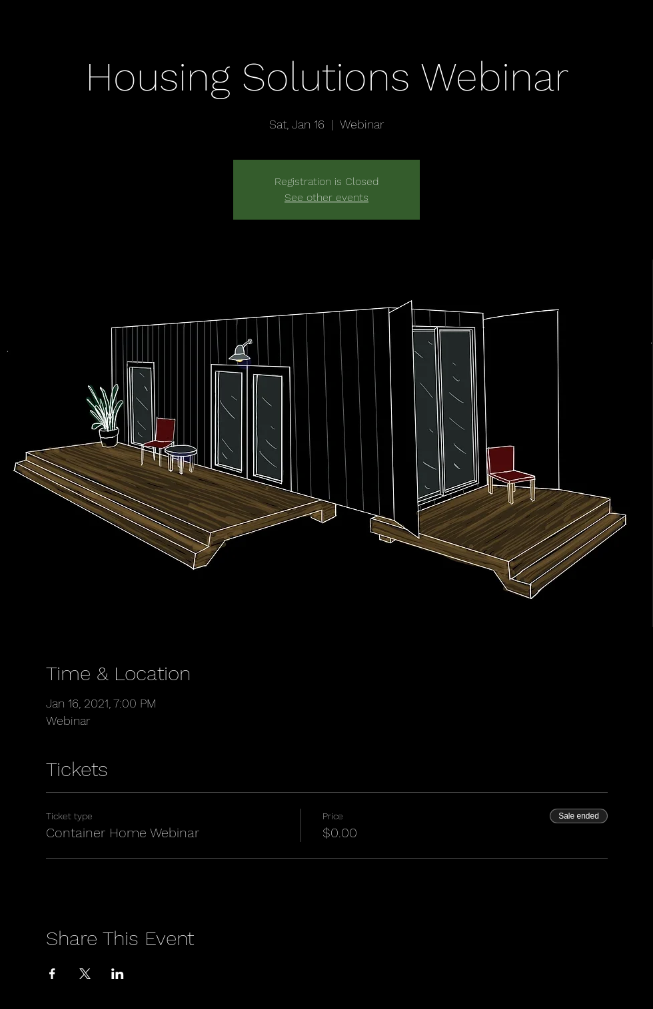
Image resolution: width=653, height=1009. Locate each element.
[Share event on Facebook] (52, 973)
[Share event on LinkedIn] (117, 973)
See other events (326, 197)
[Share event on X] (85, 973)
